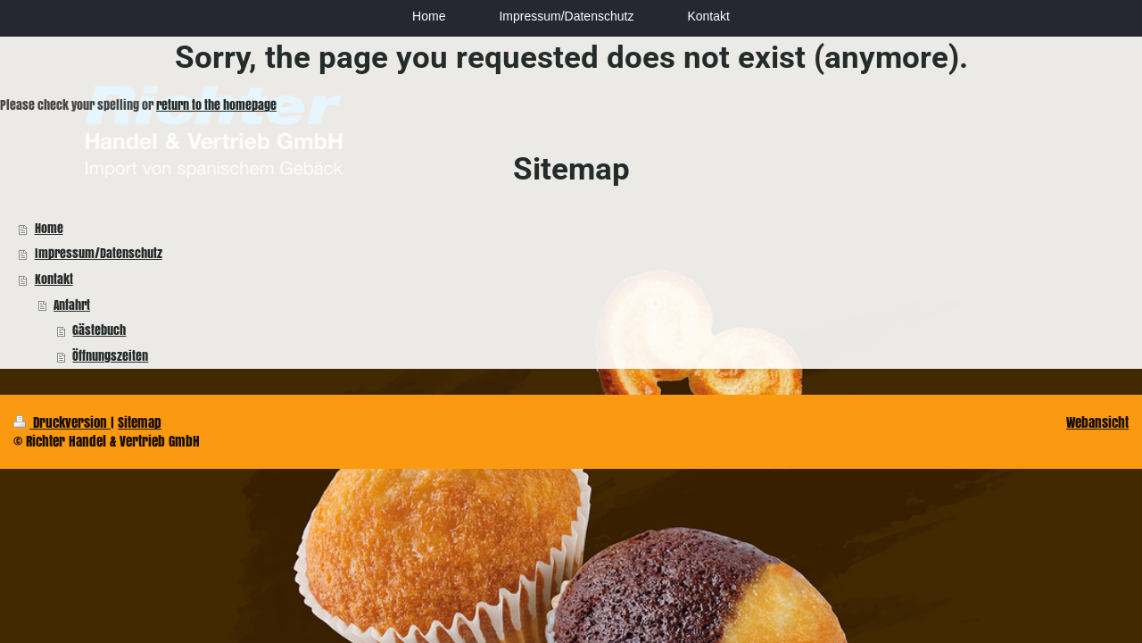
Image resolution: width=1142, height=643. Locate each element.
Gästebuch (99, 330)
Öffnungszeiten (110, 356)
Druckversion (62, 422)
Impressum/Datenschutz (98, 253)
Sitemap (139, 422)
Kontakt (54, 279)
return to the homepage (216, 105)
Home (49, 228)
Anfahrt (72, 305)
